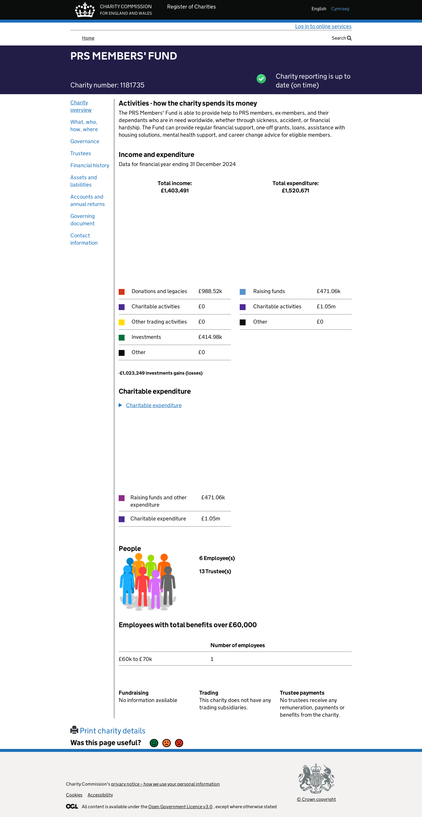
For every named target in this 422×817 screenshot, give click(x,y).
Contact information (84, 239)
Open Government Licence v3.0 (180, 806)
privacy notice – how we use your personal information (165, 784)
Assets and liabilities (83, 181)
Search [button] (342, 38)
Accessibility (100, 795)
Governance (84, 141)
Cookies (74, 795)
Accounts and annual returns (87, 200)
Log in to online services (323, 26)
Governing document (82, 220)
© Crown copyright (316, 799)
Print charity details (107, 730)
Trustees (80, 153)
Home (88, 38)
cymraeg (340, 8)
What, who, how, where (84, 126)
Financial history (89, 165)
